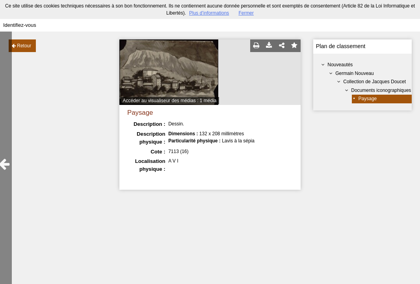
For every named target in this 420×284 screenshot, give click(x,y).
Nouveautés (340, 64)
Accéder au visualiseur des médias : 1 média (169, 100)
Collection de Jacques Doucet (374, 81)
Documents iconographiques (381, 90)
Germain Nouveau (354, 73)
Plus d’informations (209, 13)
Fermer (246, 13)
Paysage (368, 98)
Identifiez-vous (19, 25)
